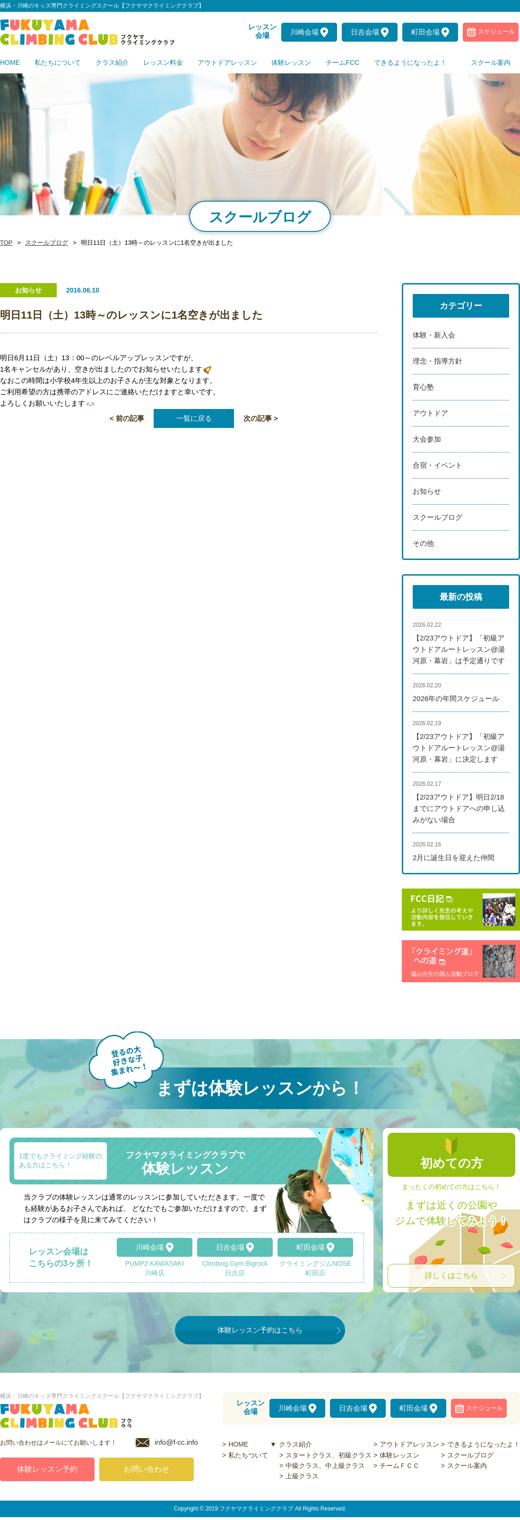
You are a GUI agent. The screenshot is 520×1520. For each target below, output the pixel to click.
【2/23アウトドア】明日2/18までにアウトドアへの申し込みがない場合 (459, 808)
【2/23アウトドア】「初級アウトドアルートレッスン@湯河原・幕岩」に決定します (459, 747)
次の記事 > (260, 418)
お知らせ (427, 491)
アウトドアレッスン (409, 1444)
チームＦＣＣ (399, 1465)
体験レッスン (399, 1455)
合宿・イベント (437, 465)
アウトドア (430, 413)
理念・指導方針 (437, 361)
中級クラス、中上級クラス (325, 1465)
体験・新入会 (434, 335)
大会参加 (427, 439)
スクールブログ (44, 243)
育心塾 (423, 387)
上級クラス (302, 1476)
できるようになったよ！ (483, 1444)
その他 (423, 543)
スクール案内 (467, 1465)
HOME (238, 1444)
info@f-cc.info (176, 1445)
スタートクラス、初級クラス (329, 1455)
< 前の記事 (127, 418)
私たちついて (248, 1455)
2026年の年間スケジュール (456, 698)
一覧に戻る (194, 418)
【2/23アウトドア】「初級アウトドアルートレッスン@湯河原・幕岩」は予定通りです (459, 649)
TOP (5, 243)
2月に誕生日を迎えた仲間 (453, 857)
